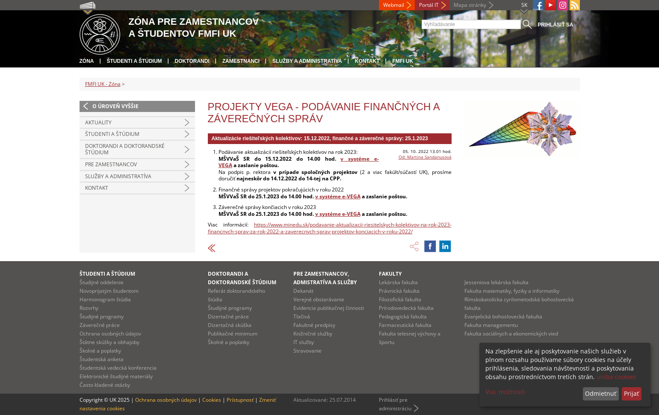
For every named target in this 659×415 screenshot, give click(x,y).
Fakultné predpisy (314, 325)
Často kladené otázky (105, 385)
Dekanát (303, 290)
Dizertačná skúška (229, 325)
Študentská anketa (102, 359)
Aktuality (98, 122)
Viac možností (505, 392)
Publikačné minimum (232, 333)
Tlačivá (301, 316)
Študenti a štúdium (134, 61)
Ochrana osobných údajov (110, 333)
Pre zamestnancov (111, 164)
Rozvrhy (89, 308)
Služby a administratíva (307, 61)
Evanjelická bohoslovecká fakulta (503, 316)
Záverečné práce (100, 325)
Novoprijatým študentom (109, 290)
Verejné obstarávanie (318, 299)
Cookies (211, 399)
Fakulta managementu (491, 325)
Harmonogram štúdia (105, 299)
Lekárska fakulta (398, 282)
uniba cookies (616, 377)
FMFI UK (403, 61)
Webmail (393, 5)
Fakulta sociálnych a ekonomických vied (511, 333)
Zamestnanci (241, 61)
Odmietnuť (600, 393)
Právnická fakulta (399, 290)
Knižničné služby (312, 333)
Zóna (87, 61)
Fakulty (390, 273)
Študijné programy (102, 316)
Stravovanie (307, 350)
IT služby (303, 342)
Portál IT (429, 5)
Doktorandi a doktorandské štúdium (125, 149)
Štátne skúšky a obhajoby (109, 342)
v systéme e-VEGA (338, 196)
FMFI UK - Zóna (103, 84)
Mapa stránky (470, 5)
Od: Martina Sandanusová (425, 157)
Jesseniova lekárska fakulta (496, 282)
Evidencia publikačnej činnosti (328, 308)
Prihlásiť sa (555, 25)
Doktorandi (192, 61)
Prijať (631, 393)
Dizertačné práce (228, 316)
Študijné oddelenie (102, 282)
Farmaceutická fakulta (405, 325)
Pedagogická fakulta (403, 316)
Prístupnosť (240, 399)
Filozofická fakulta (400, 299)
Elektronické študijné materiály (116, 376)
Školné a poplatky (100, 350)
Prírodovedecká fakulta (406, 308)
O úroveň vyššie (115, 106)
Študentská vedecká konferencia (118, 367)
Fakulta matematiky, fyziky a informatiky (511, 290)
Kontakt (367, 61)
